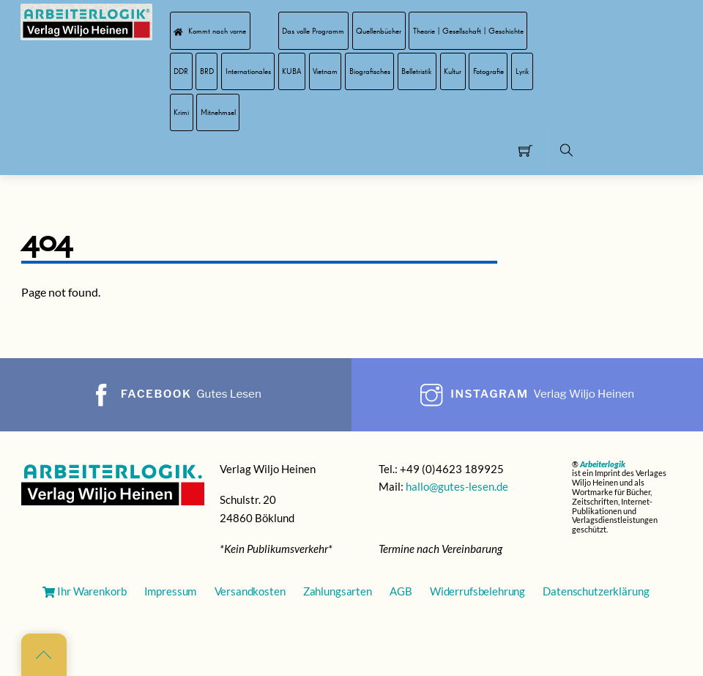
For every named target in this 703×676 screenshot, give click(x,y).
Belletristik (416, 71)
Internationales (248, 71)
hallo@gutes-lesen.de (457, 486)
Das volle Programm (313, 31)
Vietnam (325, 71)
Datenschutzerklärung (596, 591)
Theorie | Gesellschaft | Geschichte (468, 31)
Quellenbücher (378, 31)
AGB (401, 591)
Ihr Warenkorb (84, 591)
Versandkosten (250, 591)
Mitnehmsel (218, 112)
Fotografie (488, 71)
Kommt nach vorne (210, 31)
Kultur (452, 71)
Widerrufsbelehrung (477, 591)
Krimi (181, 112)
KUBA (291, 71)
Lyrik (522, 71)
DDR (181, 71)
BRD (207, 71)
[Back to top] (44, 655)
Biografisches (369, 71)
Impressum (170, 591)
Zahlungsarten (337, 591)
